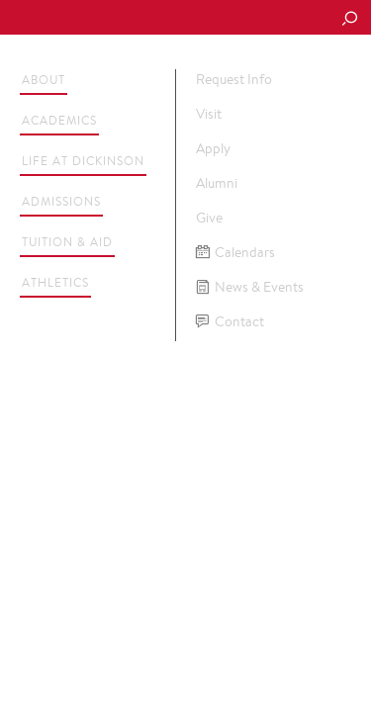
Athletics (55, 282)
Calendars (235, 252)
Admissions (61, 201)
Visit (209, 114)
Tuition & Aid (67, 241)
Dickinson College (149, 18)
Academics (59, 120)
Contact (230, 321)
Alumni (216, 183)
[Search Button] (349, 20)
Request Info (234, 79)
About (43, 79)
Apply (213, 148)
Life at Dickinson (83, 160)
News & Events (250, 287)
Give (209, 217)
